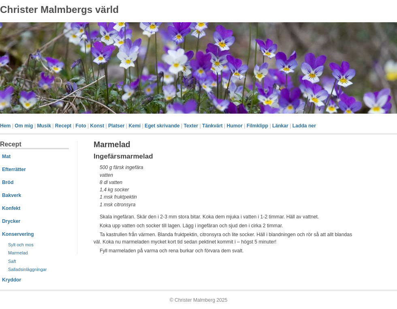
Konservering (18, 234)
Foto (80, 126)
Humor (235, 126)
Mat (6, 156)
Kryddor (11, 280)
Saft (12, 261)
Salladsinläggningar (27, 269)
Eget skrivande (162, 126)
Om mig (24, 126)
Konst (97, 126)
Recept (63, 126)
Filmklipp (257, 126)
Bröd (7, 182)
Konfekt (11, 208)
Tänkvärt (212, 126)
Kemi (134, 126)
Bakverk (11, 195)
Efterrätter (14, 169)
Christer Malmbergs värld (59, 9)
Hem (5, 126)
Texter (191, 126)
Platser (116, 126)
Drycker (11, 221)
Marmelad (18, 252)
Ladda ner (304, 126)
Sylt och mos (21, 244)
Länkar (280, 126)
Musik (44, 126)
